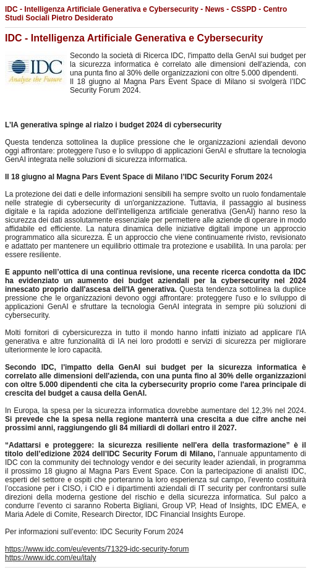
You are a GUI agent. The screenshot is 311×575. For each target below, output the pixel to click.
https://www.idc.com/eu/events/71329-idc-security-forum (97, 549)
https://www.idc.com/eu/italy (50, 557)
